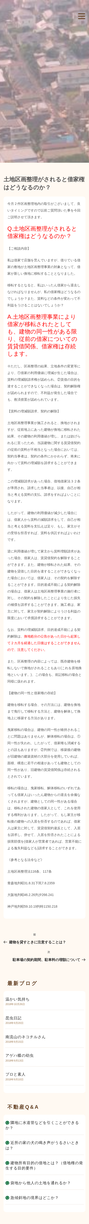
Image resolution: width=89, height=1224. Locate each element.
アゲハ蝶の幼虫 (19, 1055)
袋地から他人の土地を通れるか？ (40, 1183)
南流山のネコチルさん (25, 1037)
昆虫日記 (13, 1018)
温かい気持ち (17, 999)
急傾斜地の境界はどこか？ (34, 1198)
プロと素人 (15, 1074)
